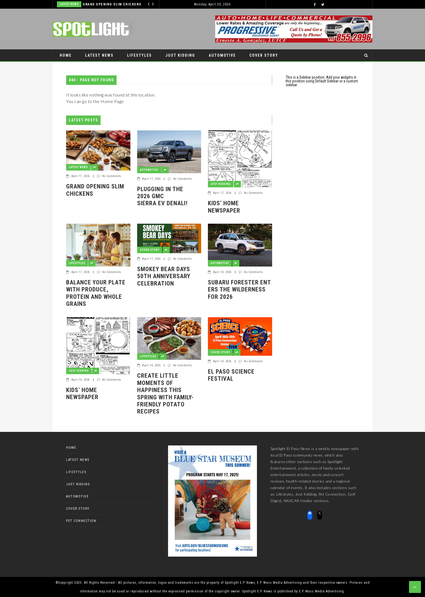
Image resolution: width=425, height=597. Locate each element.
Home (66, 55)
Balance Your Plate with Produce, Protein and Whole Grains (95, 293)
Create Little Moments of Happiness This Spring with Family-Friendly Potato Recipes (165, 393)
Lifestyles (139, 55)
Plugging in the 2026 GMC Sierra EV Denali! (162, 196)
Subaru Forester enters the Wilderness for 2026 (239, 289)
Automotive (222, 55)
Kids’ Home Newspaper (224, 207)
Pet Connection (78, 67)
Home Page (112, 101)
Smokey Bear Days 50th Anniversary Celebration (164, 276)
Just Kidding (180, 55)
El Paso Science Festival (231, 375)
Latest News (69, 4)
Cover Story (263, 55)
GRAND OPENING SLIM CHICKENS (112, 4)
